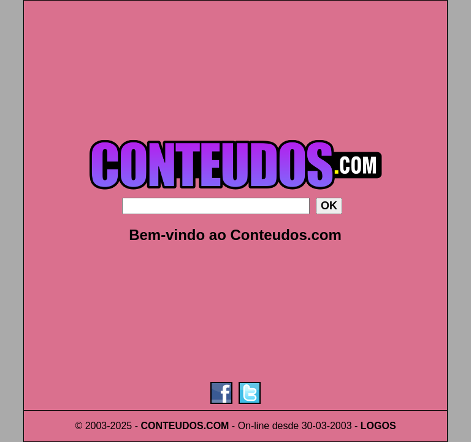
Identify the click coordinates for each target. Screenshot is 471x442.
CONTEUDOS (171, 426)
